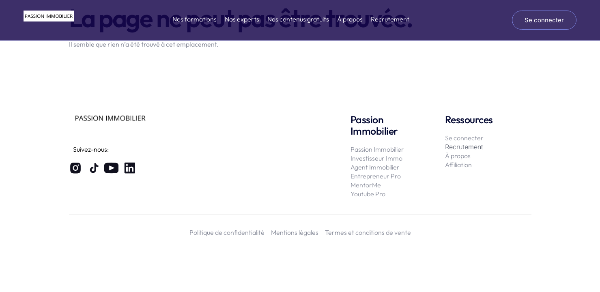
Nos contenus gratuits (298, 19)
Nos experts (242, 19)
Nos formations (194, 19)
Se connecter (544, 20)
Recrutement (390, 19)
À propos (350, 19)
